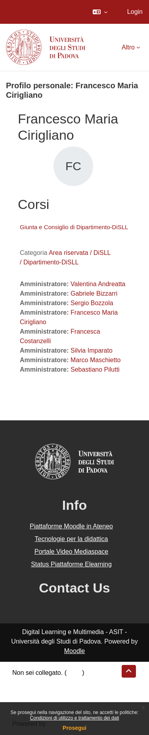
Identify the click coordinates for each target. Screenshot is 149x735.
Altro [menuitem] (128, 47)
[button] (100, 12)
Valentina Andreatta (98, 284)
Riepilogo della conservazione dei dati (65, 682)
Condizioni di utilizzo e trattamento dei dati (74, 718)
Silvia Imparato (92, 350)
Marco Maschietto (95, 360)
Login (135, 11)
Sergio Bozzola (92, 303)
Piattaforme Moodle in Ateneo (71, 526)
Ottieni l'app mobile (39, 701)
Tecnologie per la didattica (71, 539)
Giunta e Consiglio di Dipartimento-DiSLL (74, 227)
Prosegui (74, 728)
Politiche (24, 691)
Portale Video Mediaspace (71, 551)
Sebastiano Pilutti (95, 369)
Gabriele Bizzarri (94, 293)
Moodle (74, 651)
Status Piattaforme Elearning (71, 564)
